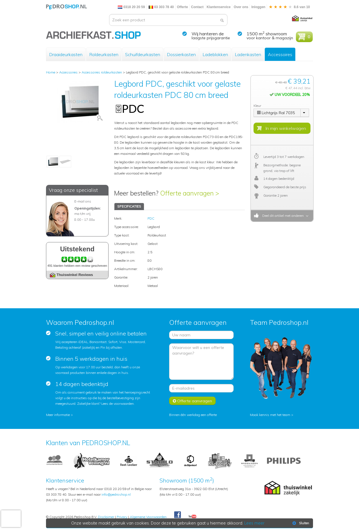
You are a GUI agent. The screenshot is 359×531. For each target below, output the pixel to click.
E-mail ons (82, 201)
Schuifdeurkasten (142, 54)
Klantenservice (219, 7)
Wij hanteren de (208, 33)
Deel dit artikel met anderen (282, 215)
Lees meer (254, 523)
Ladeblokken (215, 54)
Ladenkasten (248, 54)
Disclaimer (106, 517)
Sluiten (300, 523)
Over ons (241, 7)
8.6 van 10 (289, 7)
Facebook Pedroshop (177, 515)
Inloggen (258, 7)
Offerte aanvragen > (189, 193)
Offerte (182, 7)
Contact (197, 7)
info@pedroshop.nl (116, 494)
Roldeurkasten (103, 54)
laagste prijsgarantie (211, 37)
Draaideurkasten (65, 54)
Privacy (122, 517)
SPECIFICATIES (129, 206)
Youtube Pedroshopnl (192, 516)
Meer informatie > (59, 415)
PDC (151, 218)
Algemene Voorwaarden (148, 517)
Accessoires (280, 54)
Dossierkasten (181, 54)
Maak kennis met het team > (271, 415)
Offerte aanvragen (192, 400)
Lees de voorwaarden (117, 403)
